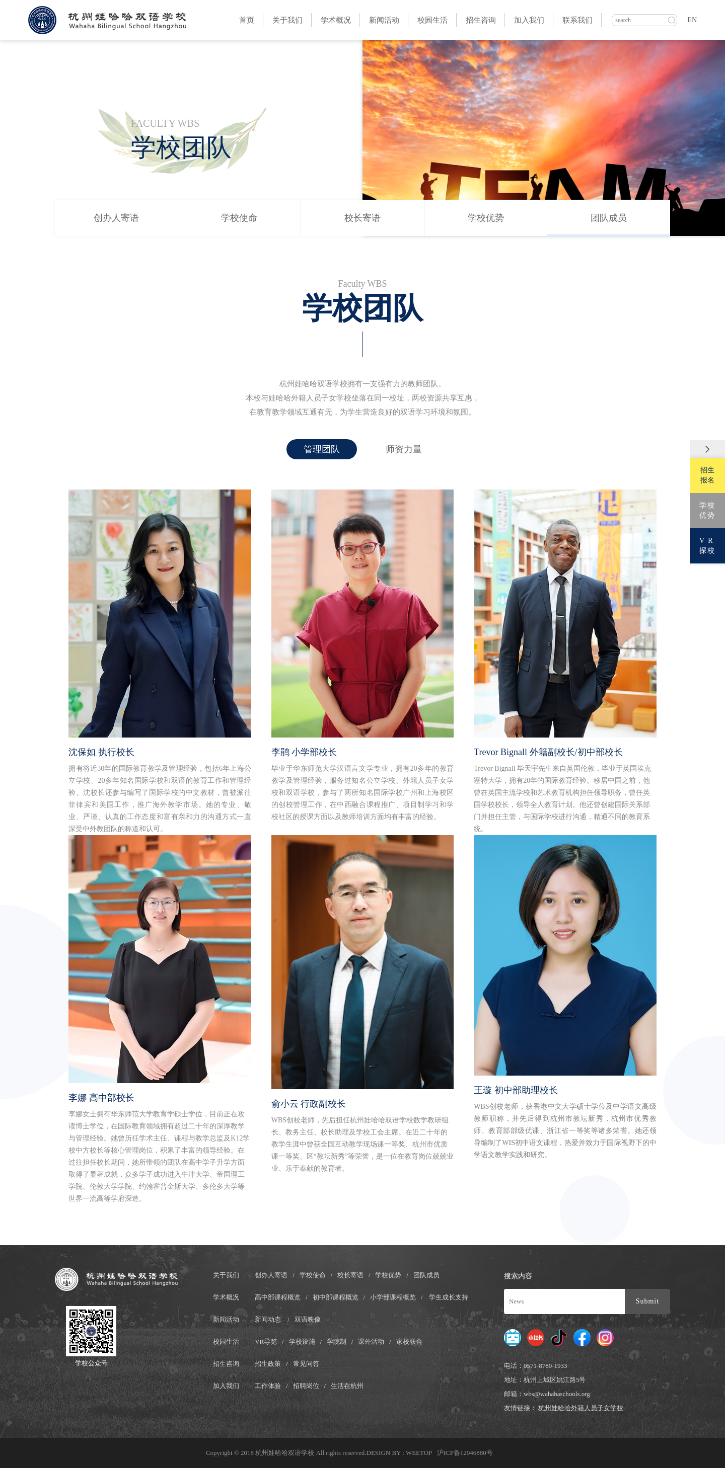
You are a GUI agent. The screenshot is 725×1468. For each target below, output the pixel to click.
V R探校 (707, 545)
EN (692, 20)
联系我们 (577, 20)
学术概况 (336, 20)
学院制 (336, 1341)
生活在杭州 (347, 1386)
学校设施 (302, 1341)
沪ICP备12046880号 (464, 1452)
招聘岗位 (306, 1386)
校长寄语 (362, 218)
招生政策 (268, 1363)
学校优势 (486, 218)
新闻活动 (384, 20)
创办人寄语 (116, 218)
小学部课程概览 (393, 1297)
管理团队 (322, 449)
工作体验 (268, 1386)
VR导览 (266, 1341)
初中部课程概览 (335, 1297)
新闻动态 (268, 1319)
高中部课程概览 (278, 1297)
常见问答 (306, 1363)
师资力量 (404, 449)
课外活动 (371, 1341)
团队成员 (609, 218)
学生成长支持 (448, 1297)
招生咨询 (481, 20)
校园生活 (432, 20)
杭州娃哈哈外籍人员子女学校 (580, 1408)
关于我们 (287, 20)
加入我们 (529, 20)
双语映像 (308, 1319)
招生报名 (707, 475)
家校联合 (409, 1341)
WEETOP (419, 1452)
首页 (246, 20)
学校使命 (239, 218)
